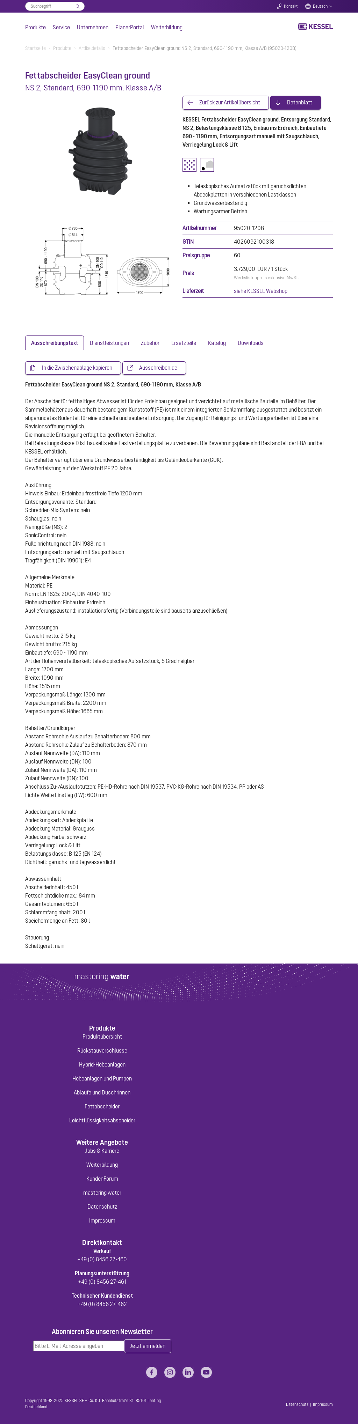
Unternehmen (92, 27)
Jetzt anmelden (147, 1346)
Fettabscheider (102, 1106)
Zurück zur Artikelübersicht (229, 102)
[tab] (54, 342)
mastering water (102, 1192)
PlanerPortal (129, 27)
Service (61, 27)
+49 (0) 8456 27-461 (102, 1281)
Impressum (102, 1220)
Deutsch (320, 6)
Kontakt (291, 6)
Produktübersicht (102, 1036)
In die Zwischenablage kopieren (77, 368)
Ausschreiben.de (158, 368)
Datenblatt (299, 102)
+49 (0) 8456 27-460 (102, 1259)
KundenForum (102, 1178)
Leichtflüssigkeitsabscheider (102, 1120)
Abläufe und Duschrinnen (102, 1092)
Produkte (35, 27)
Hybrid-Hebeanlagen (102, 1064)
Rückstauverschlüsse (102, 1050)
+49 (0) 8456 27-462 (102, 1304)
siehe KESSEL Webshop (260, 291)
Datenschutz (102, 1206)
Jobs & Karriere (102, 1151)
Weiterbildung (166, 27)
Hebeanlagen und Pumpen (102, 1078)
